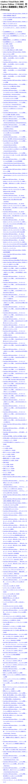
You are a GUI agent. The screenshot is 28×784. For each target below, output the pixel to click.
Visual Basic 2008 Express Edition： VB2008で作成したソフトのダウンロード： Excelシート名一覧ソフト (14, 27)
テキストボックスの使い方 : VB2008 (11, 585)
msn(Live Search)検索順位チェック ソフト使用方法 (14, 33)
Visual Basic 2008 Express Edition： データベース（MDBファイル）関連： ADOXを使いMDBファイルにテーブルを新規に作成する (15, 383)
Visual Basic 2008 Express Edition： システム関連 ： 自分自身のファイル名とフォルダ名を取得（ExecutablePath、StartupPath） (15, 775)
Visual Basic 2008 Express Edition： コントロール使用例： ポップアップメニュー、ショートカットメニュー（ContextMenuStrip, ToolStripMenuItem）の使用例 (15, 644)
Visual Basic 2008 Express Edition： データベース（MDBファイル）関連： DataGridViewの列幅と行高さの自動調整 (15, 302)
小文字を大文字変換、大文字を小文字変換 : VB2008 (14, 436)
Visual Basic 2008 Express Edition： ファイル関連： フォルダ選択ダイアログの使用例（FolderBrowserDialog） (15, 126)
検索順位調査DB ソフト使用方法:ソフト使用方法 (14, 39)
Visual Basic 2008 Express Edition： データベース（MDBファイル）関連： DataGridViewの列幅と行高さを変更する (15, 308)
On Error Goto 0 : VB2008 (8, 47)
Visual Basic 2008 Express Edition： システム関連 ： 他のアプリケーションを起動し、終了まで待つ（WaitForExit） (15, 763)
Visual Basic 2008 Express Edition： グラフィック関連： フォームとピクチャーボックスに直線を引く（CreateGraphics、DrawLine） (14, 731)
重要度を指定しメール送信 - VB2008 (11, 458)
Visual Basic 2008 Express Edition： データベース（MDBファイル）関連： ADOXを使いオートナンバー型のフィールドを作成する (15, 389)
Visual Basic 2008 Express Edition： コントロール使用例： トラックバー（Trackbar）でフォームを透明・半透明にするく (15, 612)
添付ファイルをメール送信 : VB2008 (11, 452)
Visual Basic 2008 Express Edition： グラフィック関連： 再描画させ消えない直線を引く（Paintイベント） (14, 737)
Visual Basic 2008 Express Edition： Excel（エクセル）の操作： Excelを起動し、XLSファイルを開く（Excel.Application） (15, 64)
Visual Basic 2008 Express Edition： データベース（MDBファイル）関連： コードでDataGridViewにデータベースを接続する (15, 296)
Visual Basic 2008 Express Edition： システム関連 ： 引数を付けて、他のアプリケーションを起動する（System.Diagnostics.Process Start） (15, 769)
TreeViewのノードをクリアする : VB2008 (12, 628)
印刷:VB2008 (6, 462)
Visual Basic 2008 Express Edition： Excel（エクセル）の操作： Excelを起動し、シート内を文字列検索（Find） (15, 70)
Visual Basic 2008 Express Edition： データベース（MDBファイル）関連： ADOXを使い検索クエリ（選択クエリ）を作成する (14, 395)
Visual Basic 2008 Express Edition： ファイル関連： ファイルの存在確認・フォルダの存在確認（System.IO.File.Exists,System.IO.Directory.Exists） (15, 161)
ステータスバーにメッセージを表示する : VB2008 (14, 616)
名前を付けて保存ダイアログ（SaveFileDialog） (13, 116)
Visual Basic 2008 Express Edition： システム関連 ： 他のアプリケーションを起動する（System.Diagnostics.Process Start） (15, 757)
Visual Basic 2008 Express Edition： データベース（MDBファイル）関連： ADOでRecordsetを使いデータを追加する (15, 407)
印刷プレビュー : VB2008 (8, 468)
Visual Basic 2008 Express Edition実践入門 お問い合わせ (15, 260)
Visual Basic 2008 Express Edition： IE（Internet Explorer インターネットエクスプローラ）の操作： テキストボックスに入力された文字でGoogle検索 (15, 235)
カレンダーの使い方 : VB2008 (9, 595)
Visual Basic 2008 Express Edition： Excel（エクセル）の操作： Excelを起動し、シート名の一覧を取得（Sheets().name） (15, 76)
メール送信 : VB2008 (7, 448)
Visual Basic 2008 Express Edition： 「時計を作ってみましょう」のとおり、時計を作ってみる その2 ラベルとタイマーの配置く (15, 527)
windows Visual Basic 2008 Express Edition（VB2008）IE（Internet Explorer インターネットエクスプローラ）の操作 (15, 175)
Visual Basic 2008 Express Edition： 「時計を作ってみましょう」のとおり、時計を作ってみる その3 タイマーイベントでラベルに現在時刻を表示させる (15, 533)
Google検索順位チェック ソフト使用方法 (12, 31)
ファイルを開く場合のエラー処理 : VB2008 (12, 49)
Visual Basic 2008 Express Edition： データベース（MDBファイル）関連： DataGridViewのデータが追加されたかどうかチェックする (15, 339)
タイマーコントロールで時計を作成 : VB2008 (13, 608)
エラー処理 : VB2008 (7, 43)
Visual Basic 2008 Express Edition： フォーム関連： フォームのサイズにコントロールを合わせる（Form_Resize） (15, 721)
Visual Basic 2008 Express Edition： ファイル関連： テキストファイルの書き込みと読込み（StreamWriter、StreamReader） (15, 86)
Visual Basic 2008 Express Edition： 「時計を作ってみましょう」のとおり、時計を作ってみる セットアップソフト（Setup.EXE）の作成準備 (15, 551)
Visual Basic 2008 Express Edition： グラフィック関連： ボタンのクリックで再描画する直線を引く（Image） (14, 743)
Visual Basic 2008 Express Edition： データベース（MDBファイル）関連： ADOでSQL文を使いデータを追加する (15, 401)
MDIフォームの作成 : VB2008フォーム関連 (12, 672)
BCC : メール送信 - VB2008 (9, 456)
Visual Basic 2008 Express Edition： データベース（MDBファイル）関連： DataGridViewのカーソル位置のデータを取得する (15, 373)
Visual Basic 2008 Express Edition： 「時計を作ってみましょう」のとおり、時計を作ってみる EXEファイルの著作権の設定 (15, 563)
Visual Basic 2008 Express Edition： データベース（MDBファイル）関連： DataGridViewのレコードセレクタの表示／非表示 (15, 314)
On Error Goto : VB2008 (8, 45)
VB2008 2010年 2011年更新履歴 (10, 258)
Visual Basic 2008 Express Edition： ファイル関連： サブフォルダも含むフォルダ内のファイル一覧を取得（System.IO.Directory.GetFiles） (15, 149)
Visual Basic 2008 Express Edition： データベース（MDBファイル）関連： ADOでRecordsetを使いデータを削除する (15, 284)
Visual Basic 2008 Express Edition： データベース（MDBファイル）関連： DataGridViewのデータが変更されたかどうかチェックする (15, 320)
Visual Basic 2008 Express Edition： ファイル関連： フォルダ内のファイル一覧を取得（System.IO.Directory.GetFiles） (15, 142)
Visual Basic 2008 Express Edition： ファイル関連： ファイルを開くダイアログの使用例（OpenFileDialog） (15, 132)
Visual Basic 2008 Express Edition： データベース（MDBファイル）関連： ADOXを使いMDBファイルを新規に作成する (15, 333)
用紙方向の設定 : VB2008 (8, 474)
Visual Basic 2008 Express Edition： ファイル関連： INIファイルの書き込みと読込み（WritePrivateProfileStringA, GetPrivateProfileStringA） (15, 120)
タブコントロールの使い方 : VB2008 (11, 593)
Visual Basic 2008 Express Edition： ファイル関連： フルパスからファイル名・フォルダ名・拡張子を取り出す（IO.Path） (15, 155)
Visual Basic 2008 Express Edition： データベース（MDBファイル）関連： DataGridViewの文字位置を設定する (15, 351)
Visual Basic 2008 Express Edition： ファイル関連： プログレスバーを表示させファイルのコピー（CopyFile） (15, 108)
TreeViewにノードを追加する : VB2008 (11, 620)
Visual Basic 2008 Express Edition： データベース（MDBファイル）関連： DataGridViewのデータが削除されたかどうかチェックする (15, 326)
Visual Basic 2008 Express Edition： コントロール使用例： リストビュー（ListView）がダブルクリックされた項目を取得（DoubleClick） (15, 664)
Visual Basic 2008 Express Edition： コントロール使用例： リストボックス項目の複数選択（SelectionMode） (15, 654)
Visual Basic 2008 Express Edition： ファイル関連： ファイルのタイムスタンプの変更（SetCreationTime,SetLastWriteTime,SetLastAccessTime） (15, 98)
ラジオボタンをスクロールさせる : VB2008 (12, 606)
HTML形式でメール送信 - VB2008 (10, 460)
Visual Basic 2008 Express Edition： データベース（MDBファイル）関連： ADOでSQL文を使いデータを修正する (15, 413)
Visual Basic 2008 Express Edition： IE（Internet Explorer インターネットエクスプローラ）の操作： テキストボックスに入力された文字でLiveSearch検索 (15, 242)
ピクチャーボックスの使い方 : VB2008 (11, 587)
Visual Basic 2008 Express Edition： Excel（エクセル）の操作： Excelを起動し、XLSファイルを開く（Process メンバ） (15, 58)
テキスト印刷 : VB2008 (8, 466)
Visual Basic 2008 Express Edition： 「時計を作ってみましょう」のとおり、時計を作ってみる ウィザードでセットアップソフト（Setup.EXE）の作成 (15, 557)
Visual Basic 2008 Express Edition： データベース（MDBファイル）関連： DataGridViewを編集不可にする (15, 345)
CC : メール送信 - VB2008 (8, 454)
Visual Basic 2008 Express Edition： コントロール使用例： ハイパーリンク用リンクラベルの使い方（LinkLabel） (15, 581)
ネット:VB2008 (6, 446)
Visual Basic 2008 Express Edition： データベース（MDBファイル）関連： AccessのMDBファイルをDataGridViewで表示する (15, 290)
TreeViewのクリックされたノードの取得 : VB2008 (14, 626)
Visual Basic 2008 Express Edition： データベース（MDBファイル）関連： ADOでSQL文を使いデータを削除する (15, 278)
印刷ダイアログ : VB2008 (8, 470)
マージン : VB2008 (7, 472)
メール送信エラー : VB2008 (9, 450)
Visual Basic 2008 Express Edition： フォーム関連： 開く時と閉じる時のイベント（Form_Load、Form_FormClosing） (15, 715)
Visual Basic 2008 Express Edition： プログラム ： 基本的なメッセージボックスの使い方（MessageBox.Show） (15, 482)
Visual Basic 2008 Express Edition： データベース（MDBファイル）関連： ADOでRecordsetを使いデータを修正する (15, 420)
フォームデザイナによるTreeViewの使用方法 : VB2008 (15, 618)
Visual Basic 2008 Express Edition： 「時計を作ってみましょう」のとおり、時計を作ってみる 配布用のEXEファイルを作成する (15, 545)
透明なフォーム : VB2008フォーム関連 (11, 690)
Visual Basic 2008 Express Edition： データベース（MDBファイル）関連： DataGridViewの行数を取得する (15, 363)
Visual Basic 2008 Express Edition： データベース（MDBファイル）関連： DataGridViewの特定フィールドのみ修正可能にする (15, 357)
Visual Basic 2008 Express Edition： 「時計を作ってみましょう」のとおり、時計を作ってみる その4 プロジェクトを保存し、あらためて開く (15, 539)
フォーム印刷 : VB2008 (8, 464)
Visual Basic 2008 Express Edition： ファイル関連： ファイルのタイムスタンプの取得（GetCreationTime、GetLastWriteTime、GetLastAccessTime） (15, 92)
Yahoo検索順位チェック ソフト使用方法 (12, 41)
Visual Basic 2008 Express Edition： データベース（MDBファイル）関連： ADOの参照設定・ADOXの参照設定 (15, 272)
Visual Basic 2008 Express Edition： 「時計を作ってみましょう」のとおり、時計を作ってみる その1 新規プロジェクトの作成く (15, 521)
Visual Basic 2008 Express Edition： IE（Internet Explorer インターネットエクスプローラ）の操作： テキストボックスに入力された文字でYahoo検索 (15, 229)
